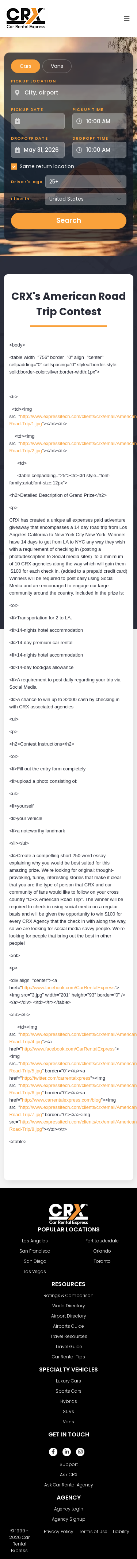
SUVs (68, 1411)
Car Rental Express (20, 1544)
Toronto (102, 1261)
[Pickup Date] (42, 121)
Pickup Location (33, 81)
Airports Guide (68, 1326)
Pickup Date (27, 109)
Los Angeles (35, 1241)
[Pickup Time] (103, 121)
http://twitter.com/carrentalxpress (56, 1078)
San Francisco (34, 1251)
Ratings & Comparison (68, 1295)
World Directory (68, 1306)
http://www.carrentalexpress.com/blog (61, 1100)
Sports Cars (68, 1391)
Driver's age (27, 182)
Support (69, 1464)
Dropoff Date (29, 138)
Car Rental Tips (68, 1357)
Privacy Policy (58, 1531)
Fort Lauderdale (102, 1241)
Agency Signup (68, 1519)
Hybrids (68, 1401)
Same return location (47, 166)
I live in (20, 199)
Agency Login (68, 1509)
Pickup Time (87, 109)
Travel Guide (68, 1346)
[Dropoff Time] (103, 149)
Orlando (102, 1251)
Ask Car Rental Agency (68, 1485)
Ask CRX (68, 1474)
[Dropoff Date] (42, 149)
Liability (121, 1531)
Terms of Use (93, 1531)
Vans (57, 66)
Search (68, 220)
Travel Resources (68, 1336)
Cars (25, 66)
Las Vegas (35, 1271)
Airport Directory (68, 1316)
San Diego (35, 1261)
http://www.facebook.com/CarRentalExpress (68, 987)
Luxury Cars (68, 1381)
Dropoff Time (90, 138)
